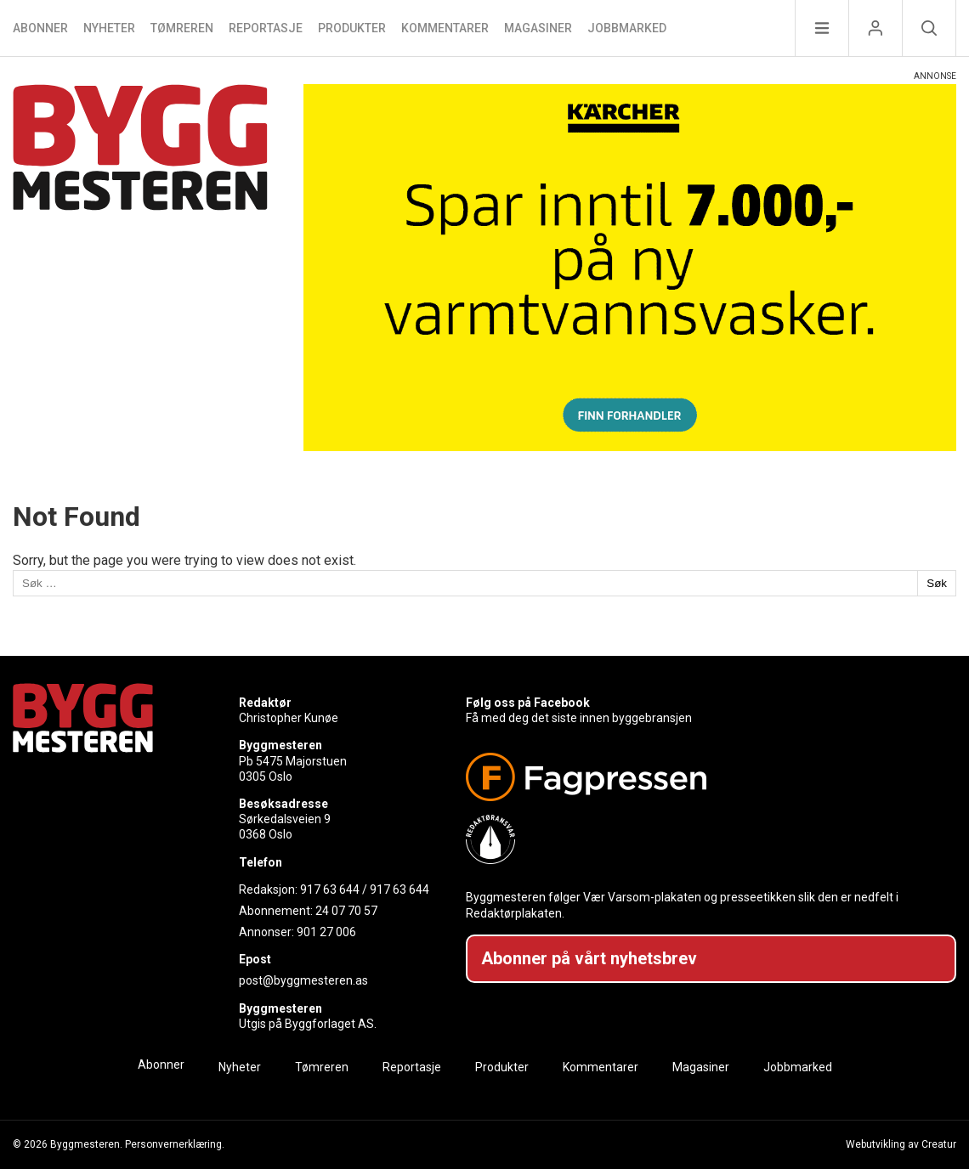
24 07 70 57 (346, 911)
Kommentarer (445, 28)
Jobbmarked (626, 28)
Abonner (40, 28)
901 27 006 (326, 932)
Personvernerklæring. (174, 1144)
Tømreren (181, 28)
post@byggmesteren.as (303, 980)
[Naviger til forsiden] (140, 267)
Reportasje (266, 28)
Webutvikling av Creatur (901, 1144)
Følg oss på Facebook (528, 702)
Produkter (352, 28)
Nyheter (109, 28)
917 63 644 (330, 889)
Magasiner (538, 28)
